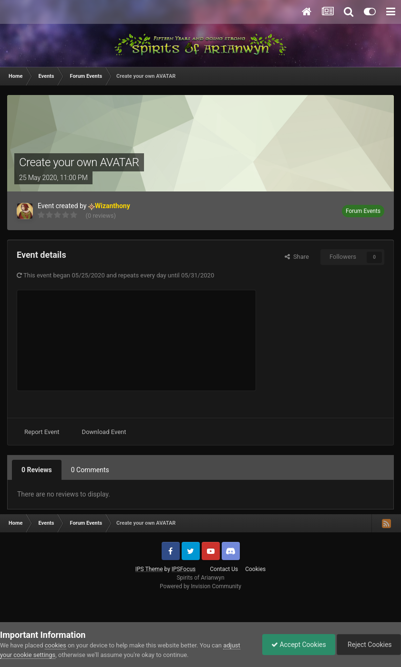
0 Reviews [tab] (36, 470)
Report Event (42, 431)
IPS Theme (149, 569)
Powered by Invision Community (200, 586)
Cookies (255, 569)
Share (297, 256)
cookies (55, 645)
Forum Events (363, 211)
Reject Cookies (368, 644)
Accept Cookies (296, 644)
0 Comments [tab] (90, 470)
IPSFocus (183, 569)
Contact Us (224, 569)
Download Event (104, 431)
